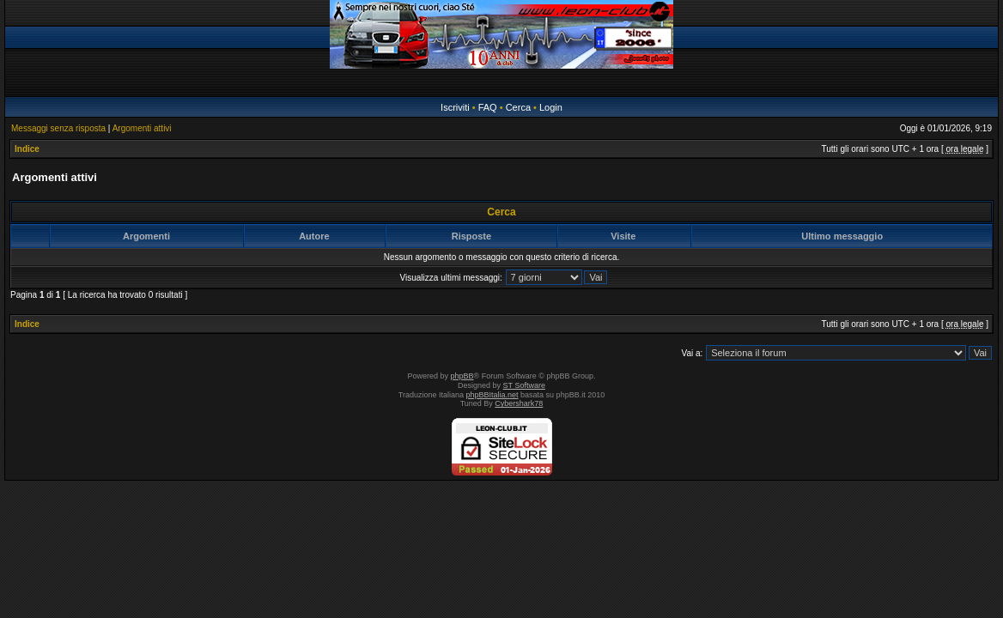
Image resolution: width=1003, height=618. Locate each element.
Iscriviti (455, 107)
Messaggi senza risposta (58, 128)
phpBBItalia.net (492, 395)
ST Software (524, 385)
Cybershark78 (519, 403)
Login (550, 107)
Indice (27, 149)
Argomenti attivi (142, 128)
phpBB (462, 376)
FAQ (487, 107)
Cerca (518, 107)
